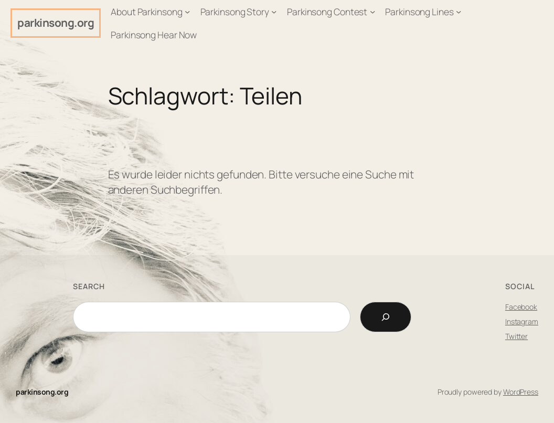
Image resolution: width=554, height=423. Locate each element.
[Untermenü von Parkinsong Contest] (372, 11)
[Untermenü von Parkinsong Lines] (458, 11)
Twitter (516, 336)
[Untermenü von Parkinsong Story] (273, 11)
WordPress (520, 392)
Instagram (521, 321)
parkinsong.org (55, 22)
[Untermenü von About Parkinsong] (187, 11)
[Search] (385, 317)
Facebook (521, 307)
